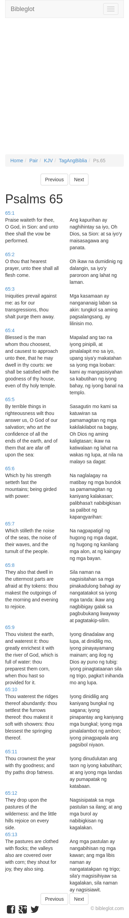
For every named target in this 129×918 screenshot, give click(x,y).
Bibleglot (22, 9)
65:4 (9, 330)
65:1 (9, 213)
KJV (48, 160)
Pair (33, 160)
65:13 (11, 834)
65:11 (11, 751)
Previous (54, 179)
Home (16, 160)
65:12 (11, 793)
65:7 (9, 523)
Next (79, 179)
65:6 (9, 468)
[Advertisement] (64, 89)
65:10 (11, 689)
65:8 (9, 565)
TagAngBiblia (73, 160)
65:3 (9, 289)
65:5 (9, 399)
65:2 (9, 254)
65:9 (9, 627)
